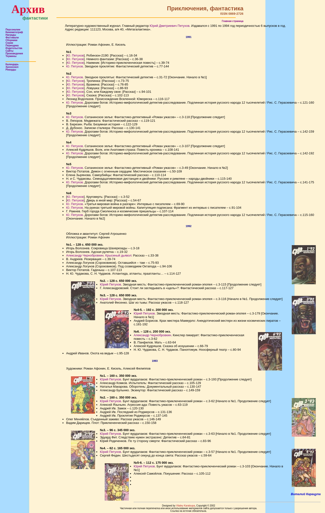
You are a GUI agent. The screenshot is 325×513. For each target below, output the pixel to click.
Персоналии (13, 29)
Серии (9, 43)
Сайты (10, 51)
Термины (11, 56)
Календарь (12, 64)
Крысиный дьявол (118, 255)
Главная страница (232, 21)
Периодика (12, 45)
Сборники (11, 40)
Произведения (14, 53)
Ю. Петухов (75, 55)
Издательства (14, 48)
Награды (11, 35)
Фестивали (12, 37)
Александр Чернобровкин (85, 255)
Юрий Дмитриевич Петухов (169, 26)
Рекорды (11, 69)
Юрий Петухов (110, 284)
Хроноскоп (12, 67)
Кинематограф (14, 32)
